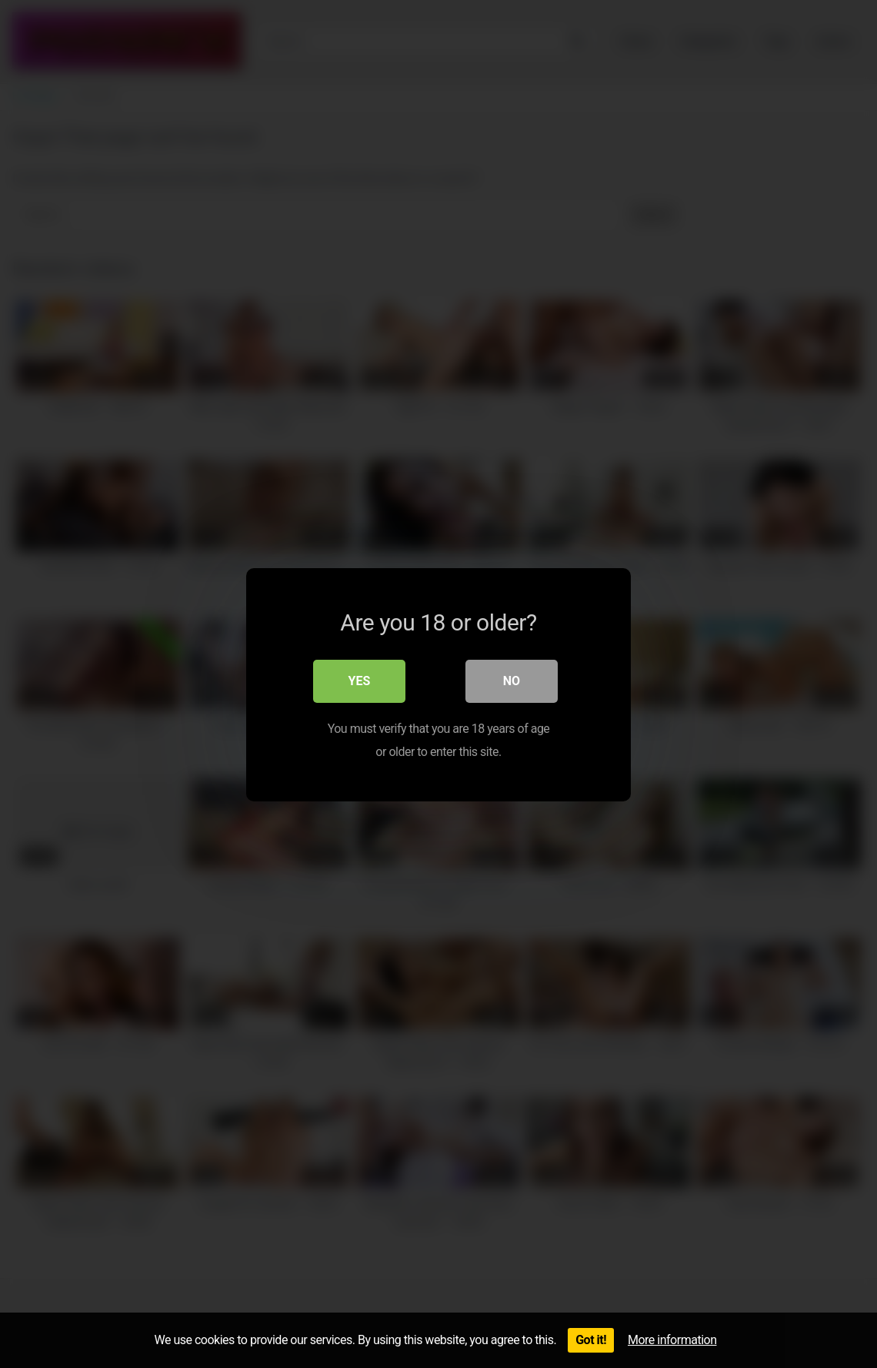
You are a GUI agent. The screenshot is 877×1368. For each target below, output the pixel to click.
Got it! (590, 1340)
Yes (359, 680)
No (511, 680)
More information (672, 1340)
